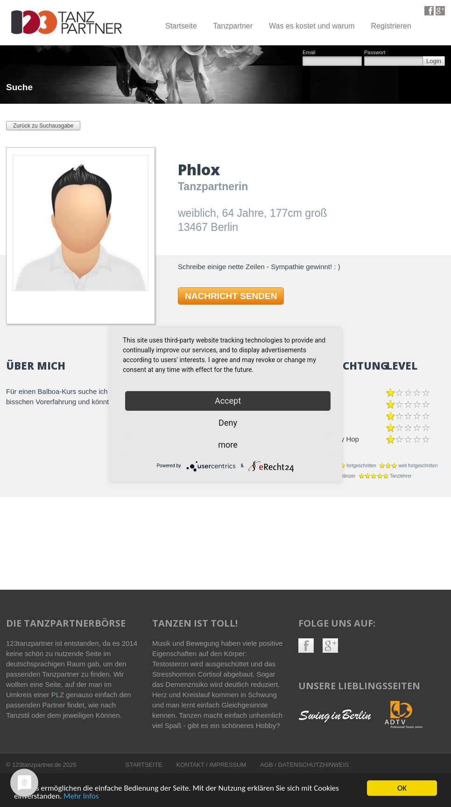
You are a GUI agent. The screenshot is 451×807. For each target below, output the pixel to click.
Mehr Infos (81, 796)
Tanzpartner (233, 26)
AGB (267, 764)
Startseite (181, 26)
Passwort (374, 52)
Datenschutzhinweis (313, 764)
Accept (228, 401)
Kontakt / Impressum (211, 764)
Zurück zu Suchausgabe (43, 125)
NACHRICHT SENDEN (231, 296)
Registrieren (391, 26)
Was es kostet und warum (311, 26)
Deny (227, 423)
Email (309, 52)
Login (433, 60)
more (228, 445)
